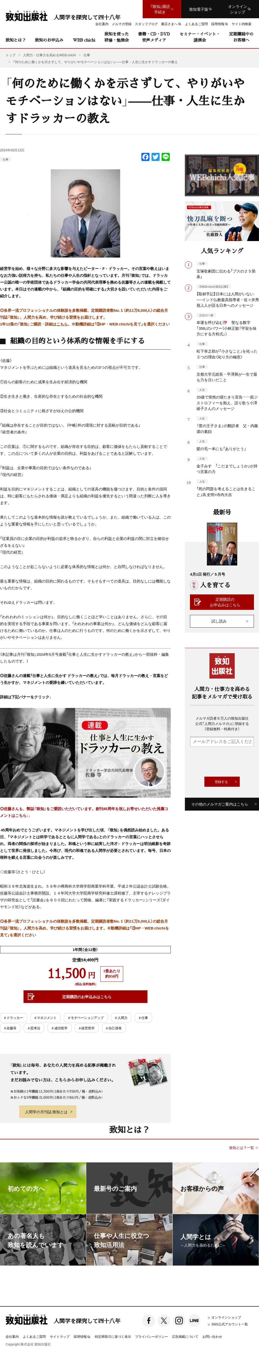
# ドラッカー (13, 1017)
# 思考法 (34, 1028)
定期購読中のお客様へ (241, 37)
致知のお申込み (49, 40)
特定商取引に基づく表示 (113, 1336)
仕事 (5, 159)
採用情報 (82, 1337)
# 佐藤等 (10, 1028)
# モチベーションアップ (85, 1017)
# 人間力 (121, 1017)
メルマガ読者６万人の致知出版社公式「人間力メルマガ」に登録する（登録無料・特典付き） (222, 723)
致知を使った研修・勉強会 (116, 37)
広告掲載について (185, 1336)
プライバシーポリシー (151, 1336)
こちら (62, 324)
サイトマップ (60, 1336)
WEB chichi (84, 40)
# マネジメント (45, 1017)
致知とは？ (16, 40)
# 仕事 (143, 1017)
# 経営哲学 (87, 1028)
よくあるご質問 (34, 1336)
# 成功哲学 (59, 1028)
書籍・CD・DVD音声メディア (154, 37)
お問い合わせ (212, 1336)
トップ (10, 54)
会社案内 (12, 1336)
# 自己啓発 (114, 1028)
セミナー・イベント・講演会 (200, 37)
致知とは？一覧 (241, 1147)
